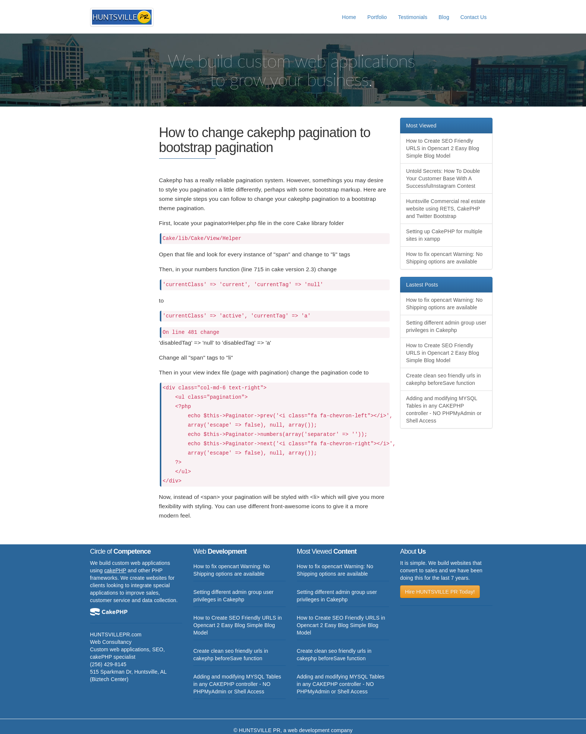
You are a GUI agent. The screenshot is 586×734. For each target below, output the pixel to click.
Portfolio (377, 17)
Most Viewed (421, 126)
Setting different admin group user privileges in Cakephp (446, 326)
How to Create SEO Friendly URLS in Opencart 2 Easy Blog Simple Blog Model (442, 148)
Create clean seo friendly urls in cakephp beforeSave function (443, 379)
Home (349, 17)
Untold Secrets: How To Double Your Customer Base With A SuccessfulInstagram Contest (443, 178)
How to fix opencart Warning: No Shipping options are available (444, 258)
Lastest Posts (422, 285)
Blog (443, 17)
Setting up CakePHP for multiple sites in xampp (444, 235)
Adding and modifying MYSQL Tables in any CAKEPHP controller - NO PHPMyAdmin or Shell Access (443, 409)
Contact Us (473, 17)
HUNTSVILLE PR (260, 730)
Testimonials (413, 17)
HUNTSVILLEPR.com (116, 634)
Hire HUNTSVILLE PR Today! (440, 592)
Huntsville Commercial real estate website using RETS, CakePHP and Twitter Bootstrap (445, 208)
